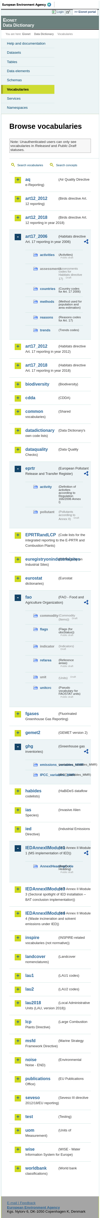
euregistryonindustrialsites (41, 559)
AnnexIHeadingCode (49, 866)
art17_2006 (36, 236)
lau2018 (33, 1002)
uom (29, 1130)
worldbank (36, 1168)
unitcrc (45, 688)
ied (28, 829)
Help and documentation (26, 43)
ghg (29, 746)
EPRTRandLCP (40, 535)
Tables (12, 62)
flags (44, 629)
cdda (30, 397)
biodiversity (37, 384)
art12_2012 (36, 198)
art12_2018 (36, 217)
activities (47, 255)
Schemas (14, 80)
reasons (46, 317)
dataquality (36, 449)
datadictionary (39, 430)
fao (28, 597)
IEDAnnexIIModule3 (41, 889)
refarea (45, 660)
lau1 (29, 975)
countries (47, 289)
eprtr (30, 468)
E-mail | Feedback (21, 1203)
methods (47, 302)
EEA (28, 4)
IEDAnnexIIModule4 (41, 913)
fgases (32, 713)
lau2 (29, 989)
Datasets (14, 53)
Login (60, 11)
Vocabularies (18, 89)
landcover (35, 956)
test (29, 1116)
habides (33, 791)
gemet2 (32, 732)
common (34, 411)
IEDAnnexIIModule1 (41, 847)
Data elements (18, 71)
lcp (28, 1021)
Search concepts (66, 165)
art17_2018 (36, 365)
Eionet (26, 34)
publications (37, 1078)
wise (30, 1149)
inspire (32, 937)
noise (31, 1059)
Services (14, 98)
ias (28, 810)
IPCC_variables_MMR (49, 775)
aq (27, 179)
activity (46, 487)
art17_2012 (36, 346)
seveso (32, 1097)
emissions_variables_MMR (49, 765)
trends (45, 330)
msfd (30, 1040)
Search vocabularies (30, 165)
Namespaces (17, 108)
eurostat (33, 578)
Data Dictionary (44, 34)
